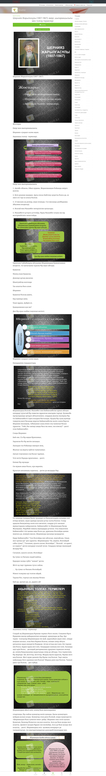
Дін (75, 52)
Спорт (76, 115)
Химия (76, 140)
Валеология (77, 41)
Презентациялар (59, 5)
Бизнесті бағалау (78, 34)
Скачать (43, 25)
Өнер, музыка (78, 166)
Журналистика (78, 62)
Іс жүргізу (77, 18)
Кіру (91, 1)
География (77, 47)
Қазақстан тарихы (79, 153)
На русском (89, 5)
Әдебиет (77, 163)
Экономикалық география (81, 148)
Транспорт (77, 128)
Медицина (77, 75)
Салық (76, 102)
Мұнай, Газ (77, 82)
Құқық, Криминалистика (80, 161)
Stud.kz (22, 9)
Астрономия (77, 26)
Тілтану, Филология (79, 120)
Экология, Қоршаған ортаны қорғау (83, 143)
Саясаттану (77, 105)
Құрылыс (77, 158)
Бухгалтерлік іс (78, 39)
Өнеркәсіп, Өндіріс (79, 169)
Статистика (77, 117)
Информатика (78, 64)
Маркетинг (77, 70)
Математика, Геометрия (80, 72)
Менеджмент (78, 80)
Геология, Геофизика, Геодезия (82, 49)
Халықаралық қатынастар (81, 138)
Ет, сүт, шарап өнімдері (80, 54)
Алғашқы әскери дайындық (81, 24)
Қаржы (76, 156)
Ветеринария (78, 44)
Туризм (76, 130)
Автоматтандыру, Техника (81, 21)
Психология (77, 99)
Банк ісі (76, 31)
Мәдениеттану (78, 88)
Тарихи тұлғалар (78, 122)
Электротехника (78, 151)
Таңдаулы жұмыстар (79, 5)
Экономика (77, 145)
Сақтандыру (77, 107)
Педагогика (77, 94)
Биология (77, 36)
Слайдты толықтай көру (42, 29)
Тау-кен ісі (77, 125)
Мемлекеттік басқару (79, 77)
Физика (76, 133)
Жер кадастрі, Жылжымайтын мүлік (83, 59)
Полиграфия (77, 97)
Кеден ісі (77, 67)
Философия (77, 135)
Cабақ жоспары (69, 5)
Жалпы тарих (78, 57)
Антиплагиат (49, 5)
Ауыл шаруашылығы (79, 29)
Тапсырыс (16, 1)
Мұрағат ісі (77, 85)
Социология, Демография (81, 112)
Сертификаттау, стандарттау (81, 110)
